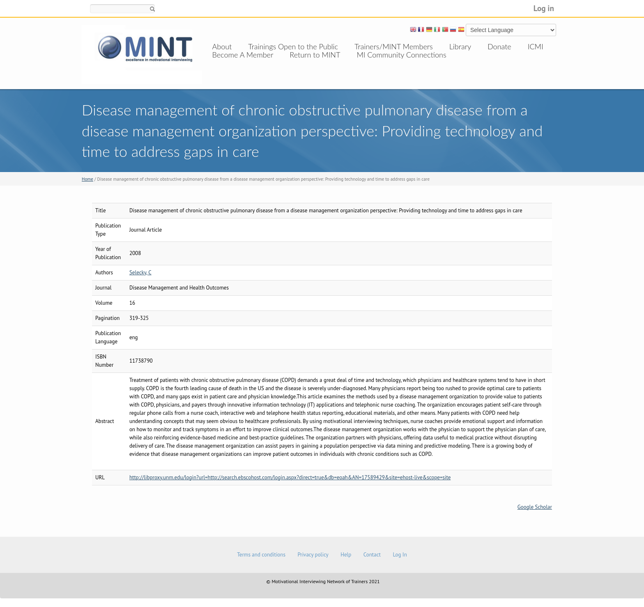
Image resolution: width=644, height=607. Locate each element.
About (222, 46)
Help (345, 554)
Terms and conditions (261, 554)
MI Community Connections (401, 63)
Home (87, 179)
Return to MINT (315, 63)
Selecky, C (140, 272)
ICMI (535, 46)
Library (460, 46)
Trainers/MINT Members (393, 46)
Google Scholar (535, 507)
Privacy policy (312, 554)
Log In (400, 554)
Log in (544, 8)
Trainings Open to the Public (293, 46)
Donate (499, 46)
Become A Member (243, 63)
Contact (372, 554)
